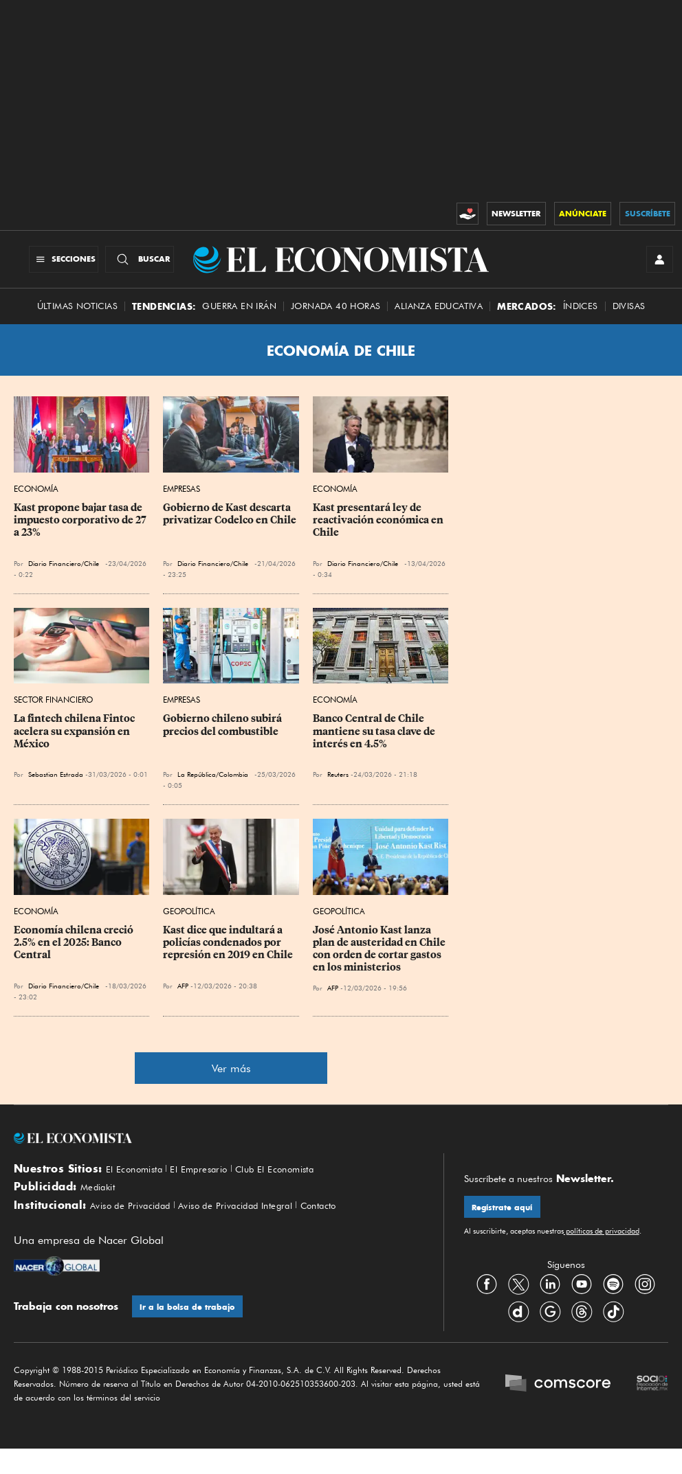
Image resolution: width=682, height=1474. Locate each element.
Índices (580, 318)
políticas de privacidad (601, 1246)
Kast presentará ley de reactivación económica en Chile (379, 531)
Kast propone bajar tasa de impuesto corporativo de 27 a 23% (81, 531)
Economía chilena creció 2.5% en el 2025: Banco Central (74, 954)
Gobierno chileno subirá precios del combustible (223, 736)
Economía (36, 500)
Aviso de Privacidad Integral (261, 1227)
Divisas (629, 318)
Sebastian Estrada (55, 786)
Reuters (338, 786)
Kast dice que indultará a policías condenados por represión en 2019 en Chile (228, 954)
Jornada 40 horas (335, 318)
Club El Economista (302, 1181)
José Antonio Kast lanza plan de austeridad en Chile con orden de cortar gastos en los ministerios (380, 960)
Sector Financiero (53, 711)
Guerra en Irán (239, 318)
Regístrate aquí (506, 1221)
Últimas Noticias (77, 318)
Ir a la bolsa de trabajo (191, 1330)
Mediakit (101, 1203)
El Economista (139, 1181)
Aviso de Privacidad (138, 1227)
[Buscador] (140, 265)
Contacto (359, 1227)
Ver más (231, 1080)
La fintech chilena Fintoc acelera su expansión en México (75, 742)
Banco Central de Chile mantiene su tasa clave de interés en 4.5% (375, 742)
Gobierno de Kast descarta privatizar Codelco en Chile (229, 525)
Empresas (181, 500)
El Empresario (214, 1181)
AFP (182, 997)
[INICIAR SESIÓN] (654, 265)
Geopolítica (189, 923)
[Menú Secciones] (50, 265)
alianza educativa (439, 318)
